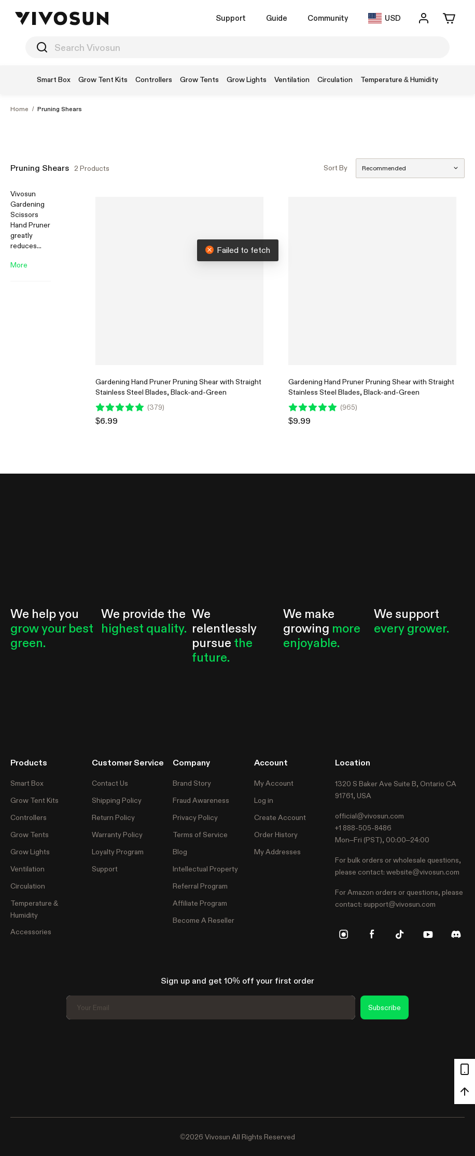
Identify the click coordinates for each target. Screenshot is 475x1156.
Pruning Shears (59, 109)
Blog (180, 852)
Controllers (28, 817)
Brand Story (192, 783)
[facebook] (372, 934)
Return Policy (113, 817)
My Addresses (277, 852)
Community (328, 18)
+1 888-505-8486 (363, 828)
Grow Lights (30, 852)
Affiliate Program (200, 903)
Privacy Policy (195, 817)
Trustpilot (25, 1067)
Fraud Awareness (201, 800)
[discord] (456, 934)
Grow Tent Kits (34, 800)
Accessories (30, 932)
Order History (276, 834)
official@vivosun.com (369, 816)
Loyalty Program (118, 852)
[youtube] (428, 934)
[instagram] (344, 934)
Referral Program (200, 886)
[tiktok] (400, 934)
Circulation (27, 886)
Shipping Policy (117, 800)
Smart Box (27, 783)
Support (231, 18)
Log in (263, 800)
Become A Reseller (203, 920)
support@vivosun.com (400, 904)
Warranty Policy (117, 834)
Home (19, 109)
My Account (274, 783)
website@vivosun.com (422, 872)
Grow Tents (29, 834)
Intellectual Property (205, 869)
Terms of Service (200, 834)
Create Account (280, 817)
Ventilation (27, 869)
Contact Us (110, 783)
